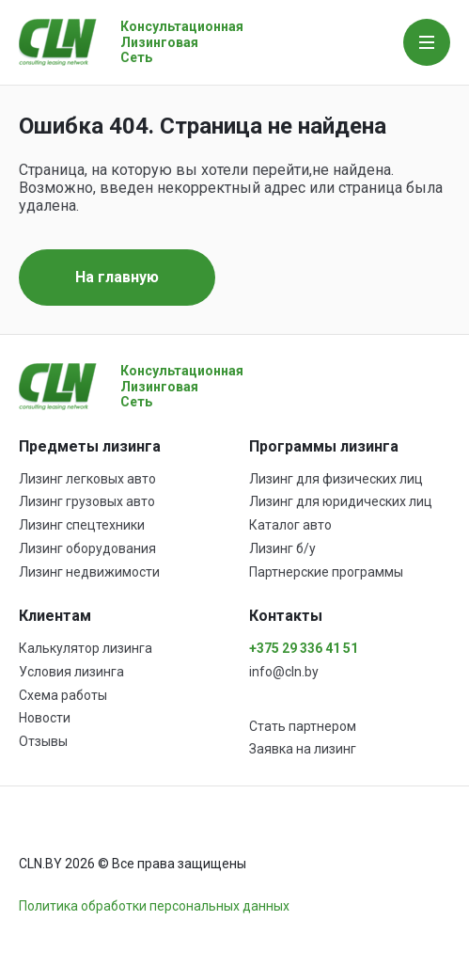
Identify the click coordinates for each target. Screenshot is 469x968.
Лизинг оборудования (87, 548)
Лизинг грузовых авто (87, 501)
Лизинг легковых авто (87, 478)
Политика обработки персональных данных (154, 905)
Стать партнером (302, 726)
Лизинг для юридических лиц (340, 501)
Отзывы (43, 741)
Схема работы (63, 695)
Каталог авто (290, 524)
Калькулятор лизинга (85, 648)
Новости (44, 717)
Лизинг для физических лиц (336, 478)
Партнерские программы (326, 571)
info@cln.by (284, 671)
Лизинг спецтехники (82, 524)
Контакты (285, 616)
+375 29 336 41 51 (303, 648)
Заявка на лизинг (302, 748)
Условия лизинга (71, 671)
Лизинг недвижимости (89, 571)
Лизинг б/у (282, 548)
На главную (117, 277)
